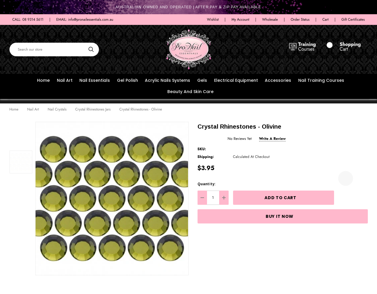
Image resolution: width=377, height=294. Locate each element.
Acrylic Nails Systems (167, 80)
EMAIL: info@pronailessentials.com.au (84, 19)
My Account (240, 19)
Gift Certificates (353, 19)
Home (43, 80)
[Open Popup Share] (360, 178)
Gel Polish (127, 80)
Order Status (300, 19)
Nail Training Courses (321, 80)
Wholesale (270, 19)
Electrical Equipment (236, 80)
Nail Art (65, 80)
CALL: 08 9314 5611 (28, 19)
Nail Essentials (94, 80)
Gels (202, 80)
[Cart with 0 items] (345, 47)
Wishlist (213, 19)
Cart (325, 19)
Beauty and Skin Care (190, 92)
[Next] (363, 110)
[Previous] (353, 110)
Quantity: (207, 184)
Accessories (278, 80)
